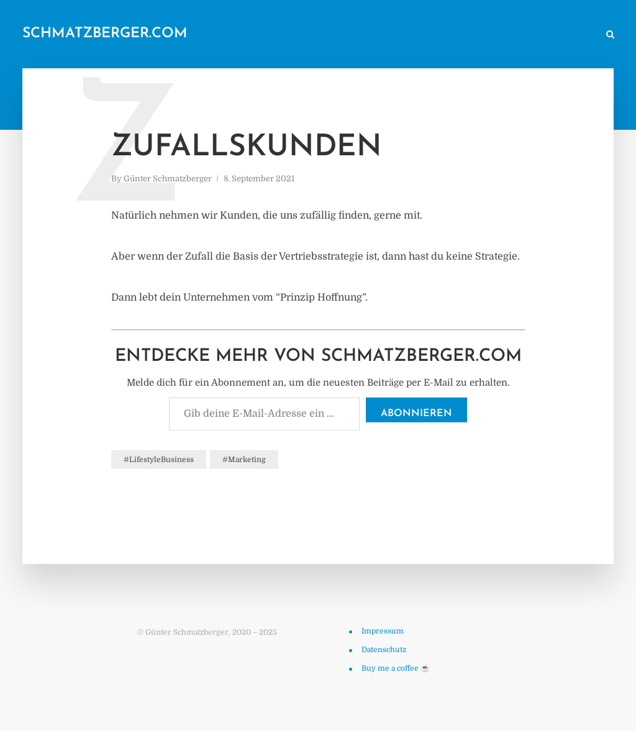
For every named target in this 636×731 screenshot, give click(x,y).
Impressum (382, 631)
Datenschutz (383, 649)
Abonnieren (416, 414)
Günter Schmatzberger (168, 178)
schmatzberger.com (105, 34)
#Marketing (244, 459)
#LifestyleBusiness (159, 459)
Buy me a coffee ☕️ (395, 668)
